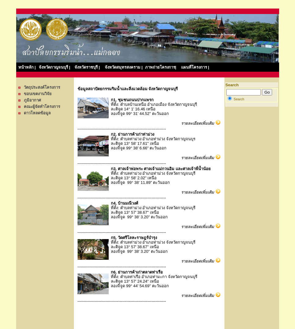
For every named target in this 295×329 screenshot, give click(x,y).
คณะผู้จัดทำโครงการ (42, 106)
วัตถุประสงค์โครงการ (42, 87)
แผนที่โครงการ (194, 67)
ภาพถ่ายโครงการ (161, 67)
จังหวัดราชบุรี (87, 67)
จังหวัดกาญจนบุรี (53, 67)
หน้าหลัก (26, 67)
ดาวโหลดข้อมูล (37, 113)
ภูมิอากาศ (32, 100)
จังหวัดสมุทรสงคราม (124, 67)
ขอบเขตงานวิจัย (38, 93)
